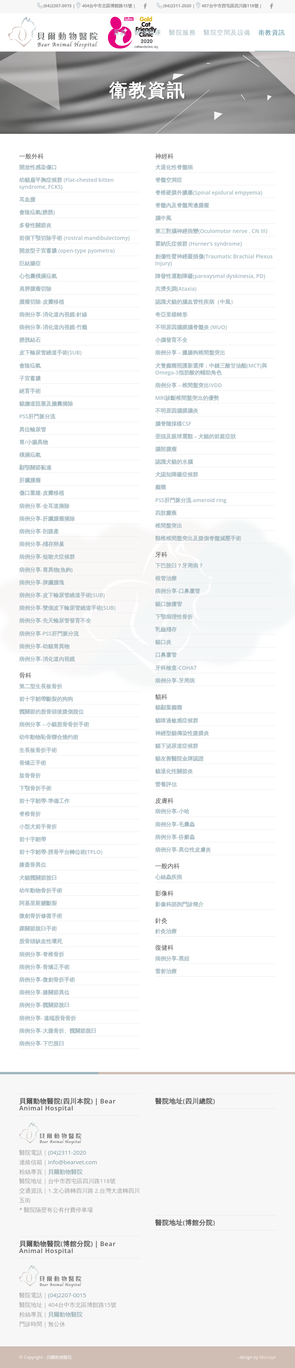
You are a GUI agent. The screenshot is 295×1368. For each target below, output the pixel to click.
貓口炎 (163, 642)
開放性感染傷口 (38, 167)
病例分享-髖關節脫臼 (44, 1005)
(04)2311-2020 (67, 1152)
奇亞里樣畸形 (171, 314)
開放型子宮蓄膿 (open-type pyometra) (67, 250)
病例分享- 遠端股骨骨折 (47, 1018)
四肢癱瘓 (166, 512)
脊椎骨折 (30, 813)
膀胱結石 (30, 339)
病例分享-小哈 (172, 811)
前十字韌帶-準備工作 (44, 800)
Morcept (267, 1357)
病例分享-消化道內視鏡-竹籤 (53, 327)
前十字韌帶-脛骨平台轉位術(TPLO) (61, 851)
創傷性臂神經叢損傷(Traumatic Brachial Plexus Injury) (214, 260)
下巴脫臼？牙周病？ (179, 565)
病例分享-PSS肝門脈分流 (49, 633)
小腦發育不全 (171, 339)
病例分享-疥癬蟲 (175, 836)
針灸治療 (166, 931)
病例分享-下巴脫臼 (41, 1043)
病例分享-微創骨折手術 (47, 979)
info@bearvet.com (72, 1162)
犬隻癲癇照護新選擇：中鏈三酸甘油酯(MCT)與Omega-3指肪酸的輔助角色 (211, 369)
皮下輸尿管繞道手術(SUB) (50, 352)
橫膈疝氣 (30, 454)
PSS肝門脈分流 (37, 416)
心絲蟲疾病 (168, 876)
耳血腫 (27, 199)
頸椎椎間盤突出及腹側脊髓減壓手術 (198, 538)
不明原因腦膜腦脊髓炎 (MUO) (191, 327)
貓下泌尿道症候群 (176, 745)
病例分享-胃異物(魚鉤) (46, 569)
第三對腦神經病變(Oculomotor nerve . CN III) (211, 231)
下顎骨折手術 (35, 788)
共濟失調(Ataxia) (176, 288)
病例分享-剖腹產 (39, 531)
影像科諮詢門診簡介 (179, 904)
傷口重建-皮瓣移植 (41, 492)
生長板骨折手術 (38, 750)
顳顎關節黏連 (35, 467)
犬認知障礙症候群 (176, 474)
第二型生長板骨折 (40, 686)
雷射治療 (166, 971)
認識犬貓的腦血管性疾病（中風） (195, 301)
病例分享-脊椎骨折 (41, 954)
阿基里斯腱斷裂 (38, 903)
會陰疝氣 (30, 365)
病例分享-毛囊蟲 (175, 824)
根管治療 (166, 578)
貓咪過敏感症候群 (176, 720)
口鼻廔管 (166, 654)
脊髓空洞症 (168, 179)
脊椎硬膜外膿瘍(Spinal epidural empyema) (208, 192)
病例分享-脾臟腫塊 (41, 582)
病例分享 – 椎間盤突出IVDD (188, 385)
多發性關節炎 (35, 225)
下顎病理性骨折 (174, 616)
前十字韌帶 (32, 839)
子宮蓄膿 (30, 378)
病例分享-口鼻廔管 (177, 590)
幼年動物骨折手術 (40, 890)
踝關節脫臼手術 (38, 928)
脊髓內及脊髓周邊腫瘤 (182, 205)
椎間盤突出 (168, 525)
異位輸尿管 (32, 429)
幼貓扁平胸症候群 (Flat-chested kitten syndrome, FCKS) (66, 183)
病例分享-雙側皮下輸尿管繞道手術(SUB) (67, 607)
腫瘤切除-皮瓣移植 (41, 301)
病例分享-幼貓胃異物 (44, 646)
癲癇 (160, 487)
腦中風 (163, 217)
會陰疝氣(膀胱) (37, 212)
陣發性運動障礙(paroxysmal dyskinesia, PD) (210, 276)
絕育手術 (30, 390)
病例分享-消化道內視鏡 (47, 658)
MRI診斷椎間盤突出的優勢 (187, 397)
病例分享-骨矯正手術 (44, 966)
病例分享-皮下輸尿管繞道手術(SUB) (62, 595)
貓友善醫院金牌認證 (179, 758)
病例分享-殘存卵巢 (41, 544)
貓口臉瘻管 (168, 603)
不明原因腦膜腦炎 (176, 410)
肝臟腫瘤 (30, 480)
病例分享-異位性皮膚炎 (183, 849)
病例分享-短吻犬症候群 (47, 556)
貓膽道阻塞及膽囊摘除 (46, 403)
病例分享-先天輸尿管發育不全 (55, 620)
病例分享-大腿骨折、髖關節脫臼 (57, 1030)
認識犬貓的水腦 (174, 461)
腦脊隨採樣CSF (173, 423)
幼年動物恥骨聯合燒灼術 (48, 737)
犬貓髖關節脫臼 (38, 877)
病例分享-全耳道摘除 (44, 505)
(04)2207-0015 (67, 1295)
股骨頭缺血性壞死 (40, 941)
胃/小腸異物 (33, 442)
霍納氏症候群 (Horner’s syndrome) (198, 243)
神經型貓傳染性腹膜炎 (182, 733)
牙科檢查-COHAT (176, 667)
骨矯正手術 (32, 762)
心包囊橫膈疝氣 (38, 276)
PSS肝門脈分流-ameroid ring (191, 500)
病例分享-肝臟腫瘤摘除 (47, 518)
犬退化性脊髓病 (174, 167)
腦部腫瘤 (166, 449)
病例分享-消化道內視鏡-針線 (53, 314)
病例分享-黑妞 (172, 958)
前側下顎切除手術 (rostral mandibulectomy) (74, 237)
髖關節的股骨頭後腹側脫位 (51, 711)
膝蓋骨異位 (32, 864)
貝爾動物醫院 (65, 1171)
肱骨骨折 (30, 775)
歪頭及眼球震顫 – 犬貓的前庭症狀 (195, 436)
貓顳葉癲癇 (168, 707)
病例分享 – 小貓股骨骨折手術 (54, 724)
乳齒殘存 (166, 629)
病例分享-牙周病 (175, 680)
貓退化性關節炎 (174, 771)
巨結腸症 (30, 263)
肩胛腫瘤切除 (35, 288)
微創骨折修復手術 (40, 915)
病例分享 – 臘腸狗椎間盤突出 (190, 352)
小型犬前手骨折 (38, 826)
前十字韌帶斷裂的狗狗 (46, 698)
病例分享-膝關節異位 (44, 992)
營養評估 (166, 784)
